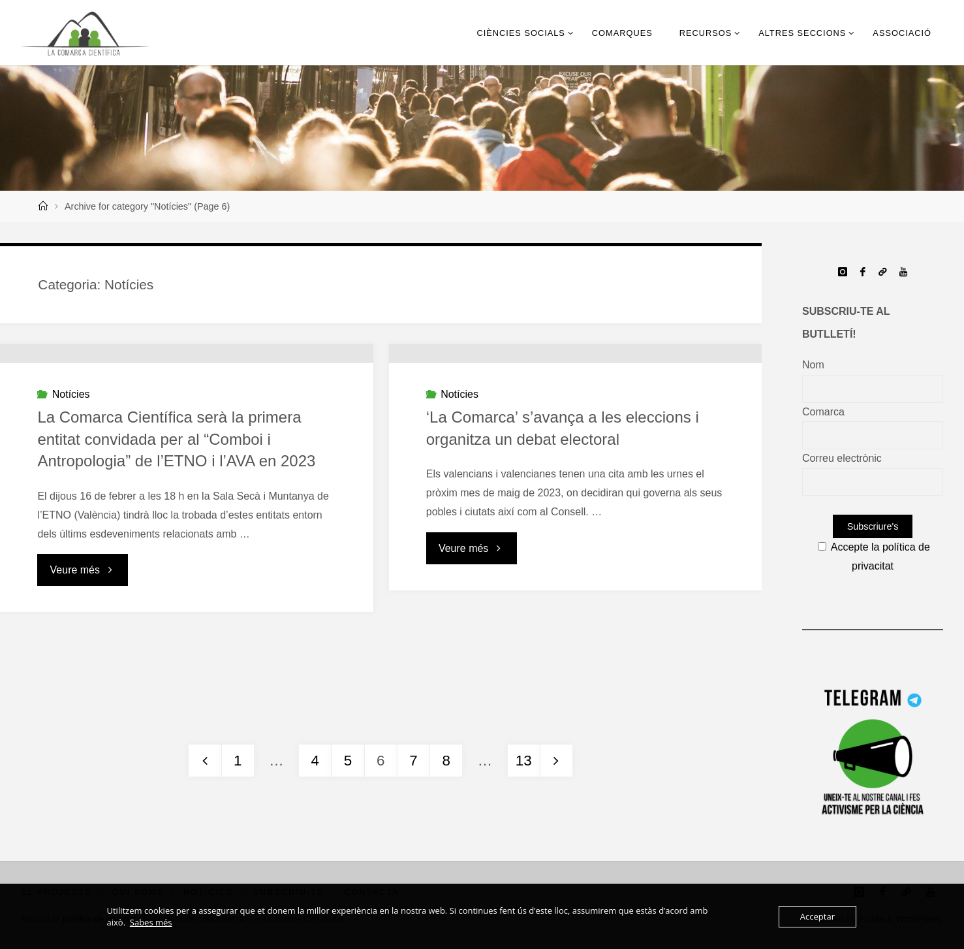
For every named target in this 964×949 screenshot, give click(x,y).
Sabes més (151, 922)
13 (524, 760)
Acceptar (817, 916)
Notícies (71, 494)
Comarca (823, 411)
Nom (813, 364)
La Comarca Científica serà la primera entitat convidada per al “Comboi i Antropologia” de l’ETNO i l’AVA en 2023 (176, 539)
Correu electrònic (842, 458)
